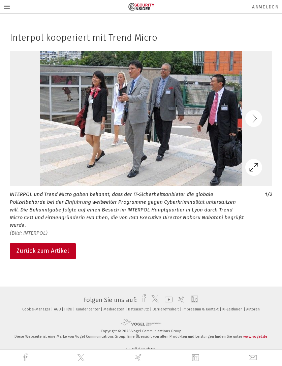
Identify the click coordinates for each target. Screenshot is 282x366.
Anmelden (265, 7)
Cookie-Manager (36, 309)
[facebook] (26, 358)
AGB (58, 309)
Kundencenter (88, 309)
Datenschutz (139, 309)
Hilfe (68, 309)
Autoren (253, 309)
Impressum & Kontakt (201, 309)
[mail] (253, 358)
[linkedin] (196, 358)
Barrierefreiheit (166, 309)
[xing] (139, 358)
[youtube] (167, 300)
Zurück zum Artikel (43, 251)
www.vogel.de (255, 336)
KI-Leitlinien (233, 309)
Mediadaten (114, 309)
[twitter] (81, 358)
